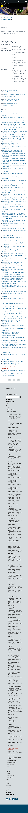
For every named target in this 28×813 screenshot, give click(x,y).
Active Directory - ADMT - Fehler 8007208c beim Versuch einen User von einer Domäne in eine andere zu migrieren (14, 170)
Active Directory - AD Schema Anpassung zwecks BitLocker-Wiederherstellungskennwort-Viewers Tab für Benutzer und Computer (14, 140)
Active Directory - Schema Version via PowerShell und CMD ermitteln (15, 505)
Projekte (8, 792)
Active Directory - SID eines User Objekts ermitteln (13, 272)
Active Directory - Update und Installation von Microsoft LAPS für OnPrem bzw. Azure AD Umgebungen (12, 322)
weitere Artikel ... (10, 777)
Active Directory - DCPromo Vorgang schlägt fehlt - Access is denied (15, 587)
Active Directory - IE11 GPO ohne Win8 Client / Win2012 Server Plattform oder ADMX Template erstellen (12, 206)
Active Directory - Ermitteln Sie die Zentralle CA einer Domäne (14, 413)
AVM (7, 403)
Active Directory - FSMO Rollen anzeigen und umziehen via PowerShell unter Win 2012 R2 (14, 467)
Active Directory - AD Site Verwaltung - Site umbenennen (14, 501)
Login (26, 806)
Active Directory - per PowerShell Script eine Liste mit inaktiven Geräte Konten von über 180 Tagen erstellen (15, 650)
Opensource (8, 785)
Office (8, 768)
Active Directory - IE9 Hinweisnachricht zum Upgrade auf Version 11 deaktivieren (14, 532)
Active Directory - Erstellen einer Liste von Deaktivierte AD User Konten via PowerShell (15, 639)
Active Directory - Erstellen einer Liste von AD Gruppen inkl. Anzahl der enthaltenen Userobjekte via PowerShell (14, 295)
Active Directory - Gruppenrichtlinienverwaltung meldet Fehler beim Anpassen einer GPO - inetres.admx (14, 526)
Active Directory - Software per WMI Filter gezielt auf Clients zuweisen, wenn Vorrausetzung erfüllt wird (14, 546)
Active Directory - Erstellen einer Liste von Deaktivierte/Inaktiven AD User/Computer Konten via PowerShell (14, 286)
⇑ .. (2, 112)
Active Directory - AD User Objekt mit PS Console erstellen (15, 694)
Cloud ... (7, 790)
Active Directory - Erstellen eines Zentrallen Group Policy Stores (15, 513)
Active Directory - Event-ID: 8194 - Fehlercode (12, 361)
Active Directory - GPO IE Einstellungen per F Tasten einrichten (13, 542)
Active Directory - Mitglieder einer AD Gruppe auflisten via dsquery (14, 620)
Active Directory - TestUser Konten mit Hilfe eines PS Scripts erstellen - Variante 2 (15, 575)
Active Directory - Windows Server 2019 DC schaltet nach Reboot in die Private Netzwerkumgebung (14, 429)
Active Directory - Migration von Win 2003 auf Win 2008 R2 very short (14, 727)
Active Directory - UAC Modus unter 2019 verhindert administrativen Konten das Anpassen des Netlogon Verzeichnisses (14, 160)
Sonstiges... (8, 789)
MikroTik (7, 781)
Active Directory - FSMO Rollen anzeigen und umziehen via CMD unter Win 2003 (15, 611)
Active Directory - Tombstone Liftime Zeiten (12, 241)
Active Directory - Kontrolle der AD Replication (12, 253)
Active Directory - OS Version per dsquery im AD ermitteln (15, 595)
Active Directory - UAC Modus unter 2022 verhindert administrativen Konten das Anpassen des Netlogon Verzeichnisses (14, 155)
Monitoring (8, 783)
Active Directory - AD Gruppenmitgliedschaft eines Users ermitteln (14, 698)
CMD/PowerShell (10, 775)
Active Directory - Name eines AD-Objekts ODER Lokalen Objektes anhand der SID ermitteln (14, 634)
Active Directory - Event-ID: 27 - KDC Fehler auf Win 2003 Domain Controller (15, 732)
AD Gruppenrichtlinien (11, 762)
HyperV (8, 771)
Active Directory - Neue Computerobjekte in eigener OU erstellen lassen (14, 607)
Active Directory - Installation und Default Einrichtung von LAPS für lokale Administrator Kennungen (15, 685)
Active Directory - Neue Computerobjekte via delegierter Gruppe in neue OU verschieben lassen (15, 628)
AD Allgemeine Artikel (6, 19)
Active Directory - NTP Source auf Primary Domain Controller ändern (15, 592)
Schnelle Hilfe (10, 794)
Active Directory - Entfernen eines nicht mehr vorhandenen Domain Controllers (15, 580)
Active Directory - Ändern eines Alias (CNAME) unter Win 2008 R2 (14, 561)
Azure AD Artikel (10, 409)
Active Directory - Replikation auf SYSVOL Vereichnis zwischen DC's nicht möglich (15, 616)
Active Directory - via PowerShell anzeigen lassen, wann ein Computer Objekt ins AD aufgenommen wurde (13, 313)
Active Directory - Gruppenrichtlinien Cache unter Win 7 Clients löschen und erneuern (14, 722)
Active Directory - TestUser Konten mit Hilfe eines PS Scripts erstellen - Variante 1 (15, 571)
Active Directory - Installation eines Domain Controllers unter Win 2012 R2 (14, 463)
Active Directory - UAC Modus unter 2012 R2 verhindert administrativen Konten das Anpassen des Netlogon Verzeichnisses (14, 165)
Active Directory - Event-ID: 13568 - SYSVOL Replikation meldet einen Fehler (15, 744)
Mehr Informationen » (8, 6)
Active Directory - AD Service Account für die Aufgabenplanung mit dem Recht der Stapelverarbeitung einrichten (12, 334)
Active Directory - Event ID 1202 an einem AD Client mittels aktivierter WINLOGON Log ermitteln (14, 418)
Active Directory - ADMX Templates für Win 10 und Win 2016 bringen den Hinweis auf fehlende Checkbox (14, 445)
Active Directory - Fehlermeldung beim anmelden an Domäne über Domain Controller (15, 711)
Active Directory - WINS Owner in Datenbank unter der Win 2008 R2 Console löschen (15, 757)
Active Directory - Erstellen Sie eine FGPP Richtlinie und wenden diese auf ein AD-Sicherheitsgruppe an (15, 423)
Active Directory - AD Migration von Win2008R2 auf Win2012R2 (14, 498)
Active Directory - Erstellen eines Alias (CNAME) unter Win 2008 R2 (15, 602)
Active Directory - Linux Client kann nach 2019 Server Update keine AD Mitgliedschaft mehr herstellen (14, 458)
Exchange (9, 766)
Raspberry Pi (8, 787)
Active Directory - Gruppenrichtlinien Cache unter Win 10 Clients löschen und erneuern (14, 716)
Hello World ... (10, 399)
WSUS (8, 773)
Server (8, 770)
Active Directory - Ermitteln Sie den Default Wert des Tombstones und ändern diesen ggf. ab (14, 435)
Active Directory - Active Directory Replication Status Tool (15, 708)
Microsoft (18, 17)
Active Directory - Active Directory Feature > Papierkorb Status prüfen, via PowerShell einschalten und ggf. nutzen (14, 303)
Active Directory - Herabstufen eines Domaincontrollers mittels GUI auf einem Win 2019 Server (15, 440)
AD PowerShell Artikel (11, 760)
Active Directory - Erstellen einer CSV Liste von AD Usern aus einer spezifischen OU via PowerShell (15, 661)
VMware (7, 779)
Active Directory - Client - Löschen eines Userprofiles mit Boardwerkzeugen (14, 517)
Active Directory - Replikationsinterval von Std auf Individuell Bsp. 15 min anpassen (15, 509)
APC (6, 405)
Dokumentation (10, 17)
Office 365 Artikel (10, 764)
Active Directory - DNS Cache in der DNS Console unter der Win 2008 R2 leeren (15, 552)
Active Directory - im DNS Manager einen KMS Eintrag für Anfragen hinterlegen (14, 556)
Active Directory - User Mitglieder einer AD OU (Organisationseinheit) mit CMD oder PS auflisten (15, 565)
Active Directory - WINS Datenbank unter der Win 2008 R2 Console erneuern (15, 753)
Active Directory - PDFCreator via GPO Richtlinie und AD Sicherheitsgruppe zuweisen (15, 521)
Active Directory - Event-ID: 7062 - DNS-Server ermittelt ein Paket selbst (15, 736)
